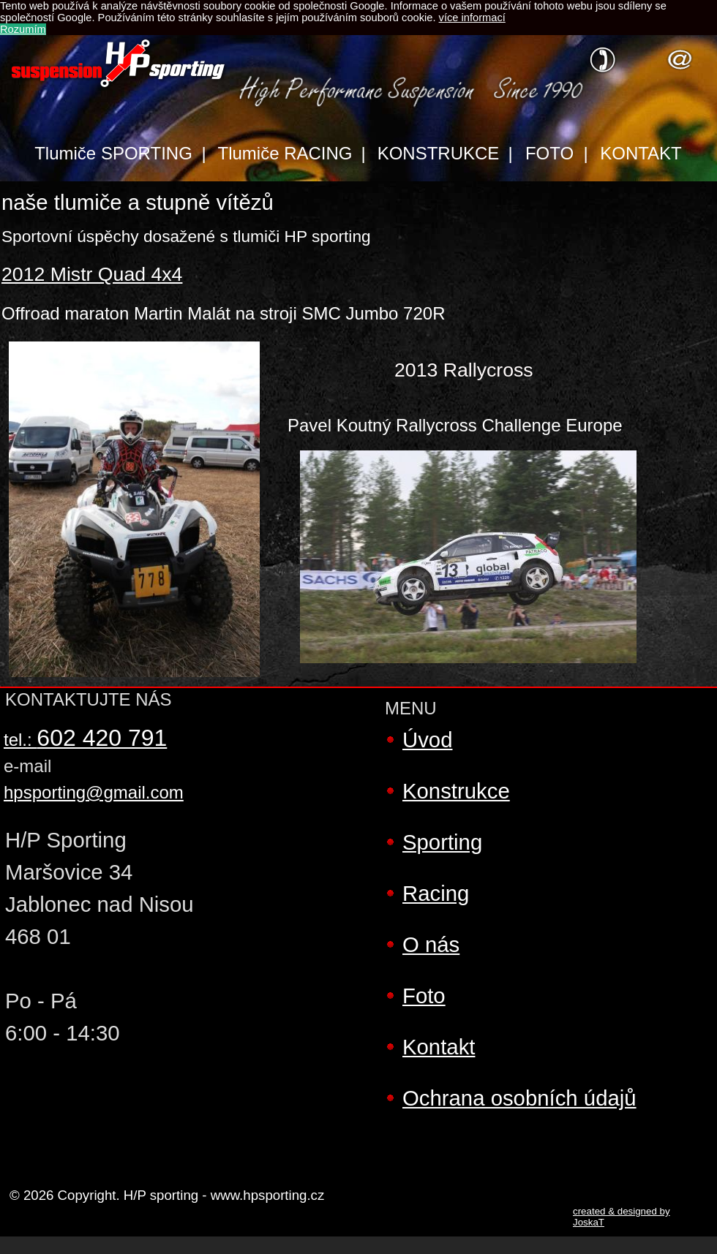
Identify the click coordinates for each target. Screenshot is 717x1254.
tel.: (85, 739)
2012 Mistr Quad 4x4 (91, 274)
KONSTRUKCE (439, 153)
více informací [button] (472, 17)
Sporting (442, 842)
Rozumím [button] (23, 29)
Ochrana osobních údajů (519, 1098)
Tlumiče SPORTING (113, 153)
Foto (424, 995)
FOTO (549, 153)
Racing (435, 893)
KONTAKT (641, 153)
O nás (430, 944)
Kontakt (438, 1047)
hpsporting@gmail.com (94, 792)
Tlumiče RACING (284, 153)
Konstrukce (456, 791)
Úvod (427, 740)
